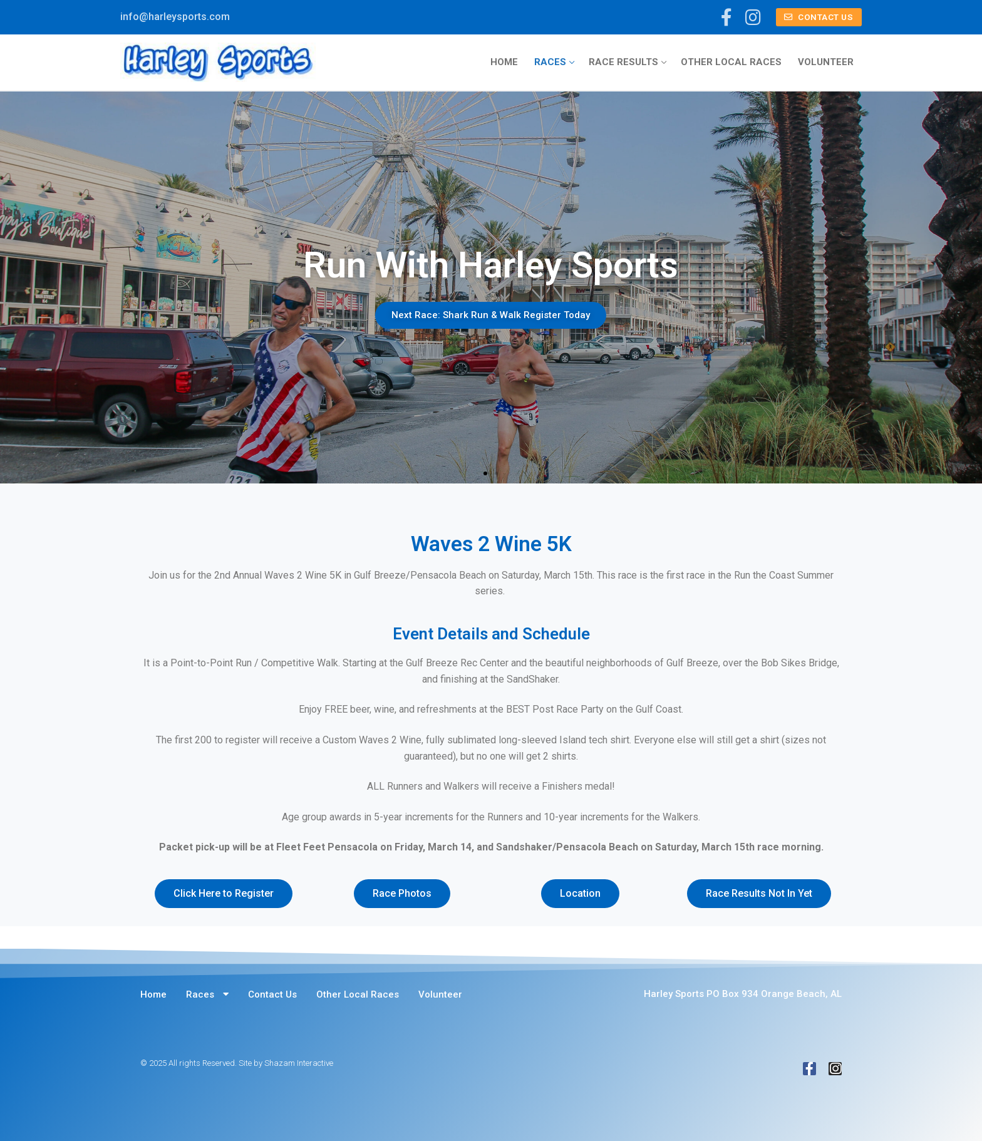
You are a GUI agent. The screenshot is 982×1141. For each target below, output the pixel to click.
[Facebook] (727, 17)
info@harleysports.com (175, 17)
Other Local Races (357, 994)
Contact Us (818, 17)
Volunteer (440, 994)
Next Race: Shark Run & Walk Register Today (491, 315)
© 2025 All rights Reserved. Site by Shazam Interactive (236, 1063)
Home (153, 994)
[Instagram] (752, 17)
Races (207, 994)
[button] (485, 473)
